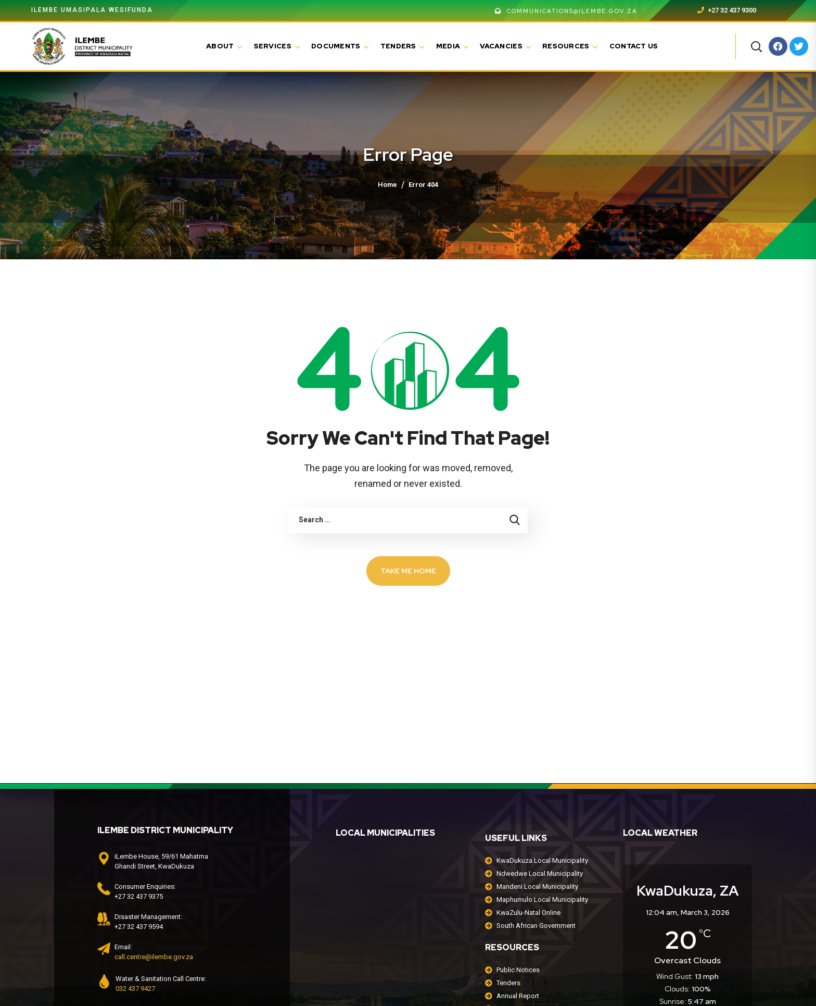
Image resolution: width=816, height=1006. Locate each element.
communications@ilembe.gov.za (566, 11)
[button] (756, 46)
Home (387, 184)
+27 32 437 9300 (726, 10)
